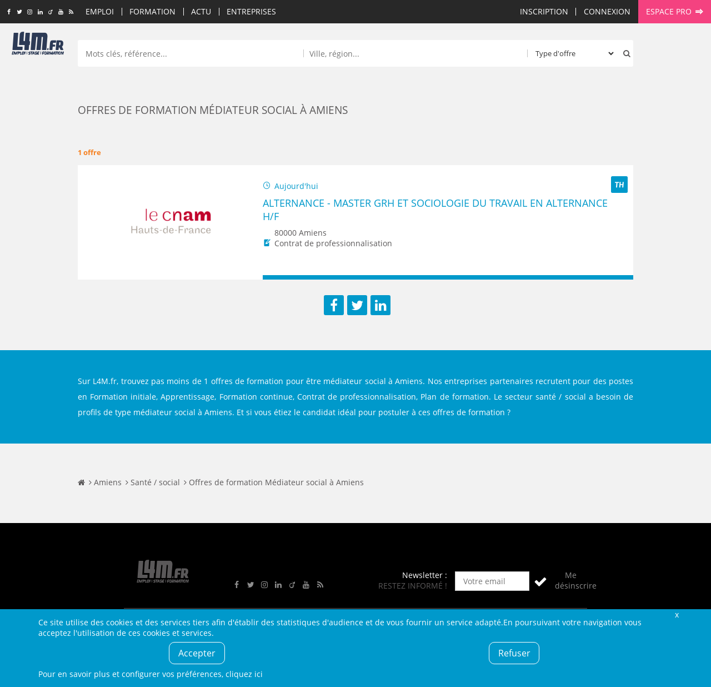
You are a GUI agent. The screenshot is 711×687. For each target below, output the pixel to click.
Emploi (100, 11)
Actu (201, 11)
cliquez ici (244, 674)
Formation (152, 11)
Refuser (514, 653)
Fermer (676, 614)
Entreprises (251, 11)
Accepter (197, 653)
